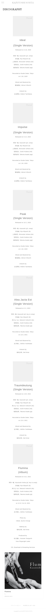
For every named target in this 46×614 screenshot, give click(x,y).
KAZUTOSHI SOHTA (23, 2)
